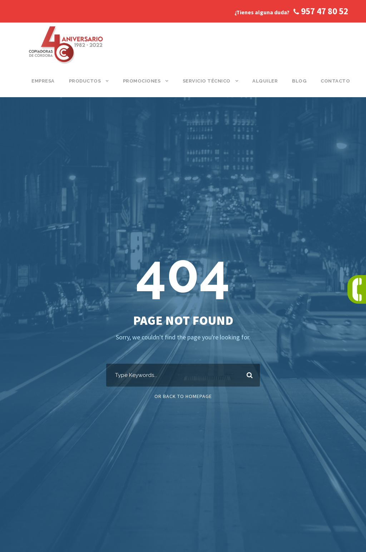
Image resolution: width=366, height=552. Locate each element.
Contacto (335, 81)
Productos (85, 81)
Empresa (43, 81)
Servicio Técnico (207, 81)
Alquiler (265, 81)
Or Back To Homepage (183, 396)
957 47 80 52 (320, 11)
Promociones (142, 81)
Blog (299, 81)
